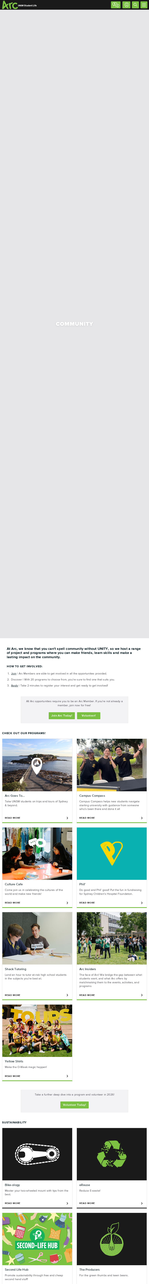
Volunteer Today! (74, 1105)
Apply (14, 685)
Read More (37, 818)
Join (13, 673)
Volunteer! (89, 715)
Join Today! (61, 715)
